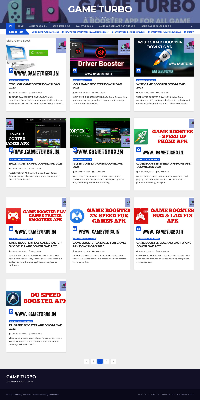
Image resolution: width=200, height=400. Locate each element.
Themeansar (54, 395)
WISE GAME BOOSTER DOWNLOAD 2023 (160, 86)
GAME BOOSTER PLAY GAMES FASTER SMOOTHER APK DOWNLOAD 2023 (35, 244)
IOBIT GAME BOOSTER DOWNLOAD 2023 (97, 86)
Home (20, 26)
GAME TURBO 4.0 (61, 26)
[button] (192, 26)
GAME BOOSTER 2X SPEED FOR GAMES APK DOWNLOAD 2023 (99, 244)
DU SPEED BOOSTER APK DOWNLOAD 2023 (35, 327)
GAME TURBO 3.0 (38, 26)
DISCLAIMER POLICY (185, 395)
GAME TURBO (100, 9)
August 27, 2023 (19, 169)
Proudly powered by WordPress (19, 395)
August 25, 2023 (19, 334)
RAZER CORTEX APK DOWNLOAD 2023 (35, 163)
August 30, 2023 (19, 93)
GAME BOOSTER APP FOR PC (156, 26)
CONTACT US (154, 395)
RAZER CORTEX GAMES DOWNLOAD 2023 (98, 165)
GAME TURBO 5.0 (84, 26)
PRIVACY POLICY (168, 395)
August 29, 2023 (83, 93)
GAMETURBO (35, 93)
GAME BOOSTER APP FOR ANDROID (117, 26)
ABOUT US (142, 395)
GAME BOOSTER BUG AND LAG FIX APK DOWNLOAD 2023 (163, 244)
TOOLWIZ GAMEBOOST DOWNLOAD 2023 (34, 86)
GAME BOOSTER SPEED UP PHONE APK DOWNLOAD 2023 (163, 165)
